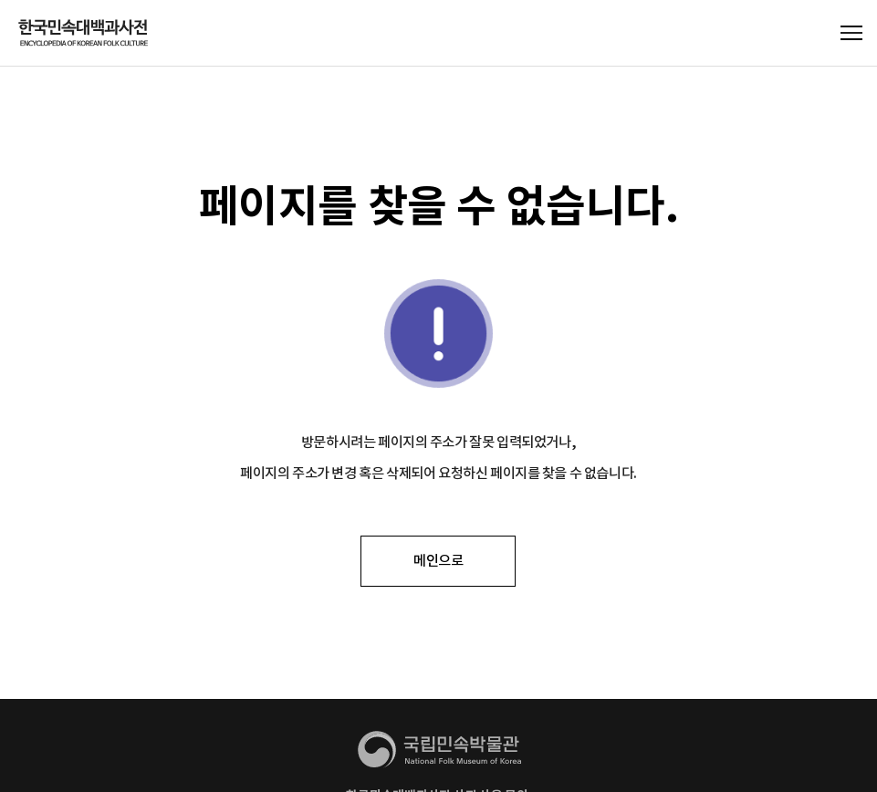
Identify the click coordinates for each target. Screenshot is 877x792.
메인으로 (438, 560)
